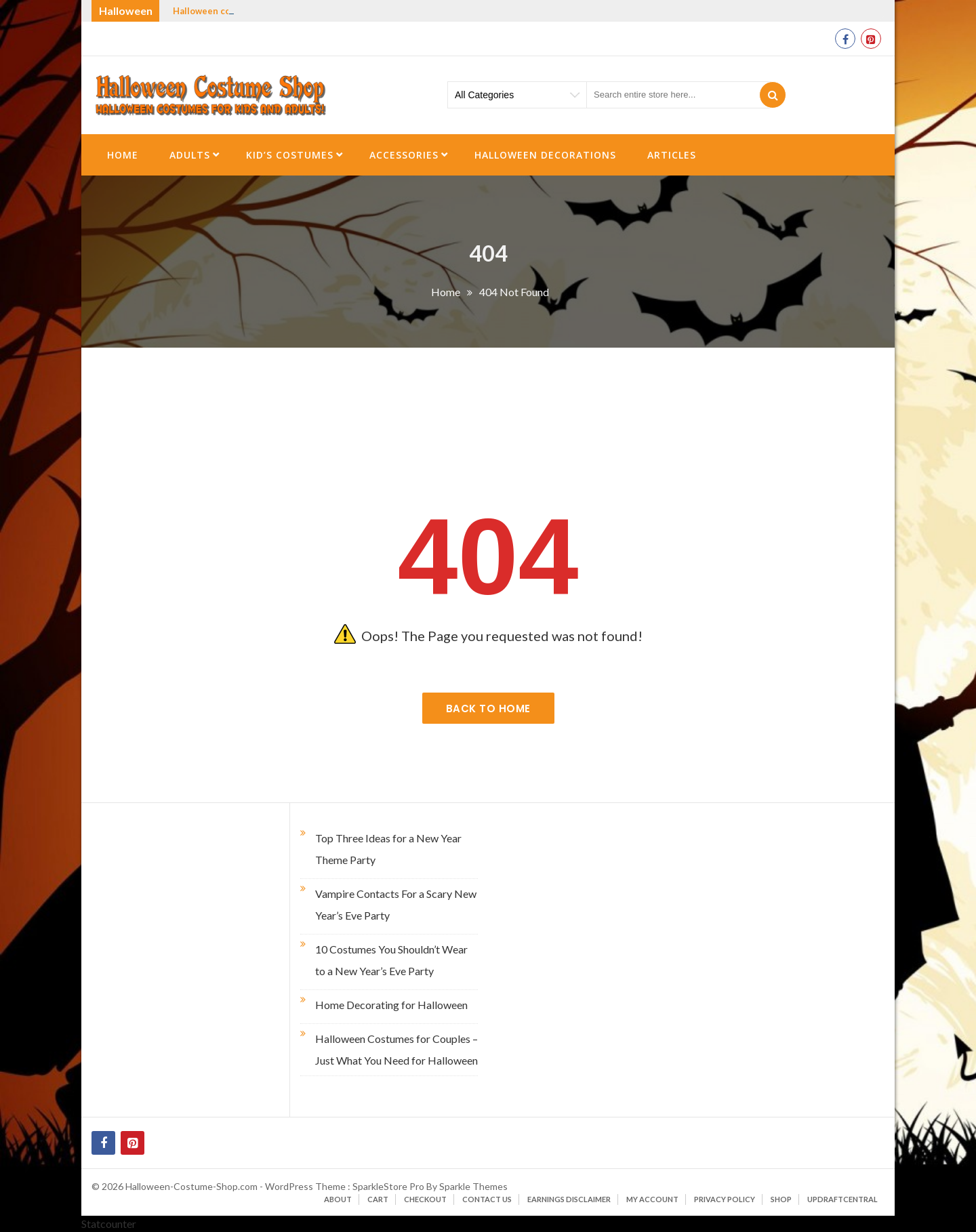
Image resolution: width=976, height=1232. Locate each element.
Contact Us (487, 1199)
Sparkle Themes (473, 1186)
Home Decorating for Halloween (391, 1004)
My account (652, 1199)
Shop (781, 1199)
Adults (189, 154)
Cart (377, 1199)
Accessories (404, 154)
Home (122, 154)
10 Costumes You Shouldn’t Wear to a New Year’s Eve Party (391, 960)
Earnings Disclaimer (569, 1199)
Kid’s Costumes (289, 154)
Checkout (425, 1199)
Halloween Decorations (545, 154)
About (338, 1199)
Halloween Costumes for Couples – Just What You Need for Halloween (396, 1049)
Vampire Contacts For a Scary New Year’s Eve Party (395, 904)
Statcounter (108, 1223)
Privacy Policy (724, 1199)
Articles (671, 154)
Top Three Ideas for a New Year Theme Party (388, 848)
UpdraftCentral (842, 1199)
